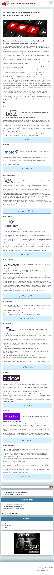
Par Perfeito (27, 367)
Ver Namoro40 (27, 318)
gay (4, 80)
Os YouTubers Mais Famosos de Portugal (14, 508)
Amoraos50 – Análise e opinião (11, 513)
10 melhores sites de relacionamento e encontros (16, 492)
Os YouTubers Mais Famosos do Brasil (13, 511)
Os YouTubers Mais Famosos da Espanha (14, 504)
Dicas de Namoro (8, 525)
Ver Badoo (27, 440)
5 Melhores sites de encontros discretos (13, 494)
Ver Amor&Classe (27, 476)
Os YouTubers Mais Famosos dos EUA (13, 506)
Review (5, 527)
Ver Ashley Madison (27, 211)
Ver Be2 (27, 139)
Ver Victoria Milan (27, 296)
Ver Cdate (27, 405)
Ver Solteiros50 (27, 254)
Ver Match (27, 168)
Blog (5, 523)
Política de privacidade (47, 569)
